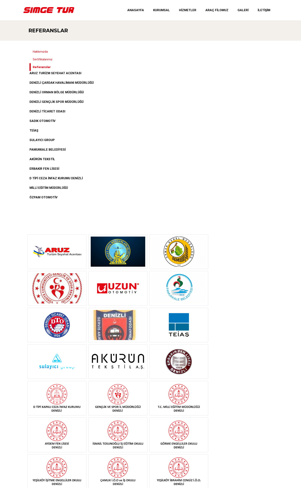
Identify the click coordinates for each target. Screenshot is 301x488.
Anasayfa (135, 10)
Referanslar (48, 30)
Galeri (243, 10)
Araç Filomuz (216, 10)
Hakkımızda (40, 51)
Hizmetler (187, 10)
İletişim (264, 10)
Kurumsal (161, 10)
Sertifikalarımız (42, 59)
